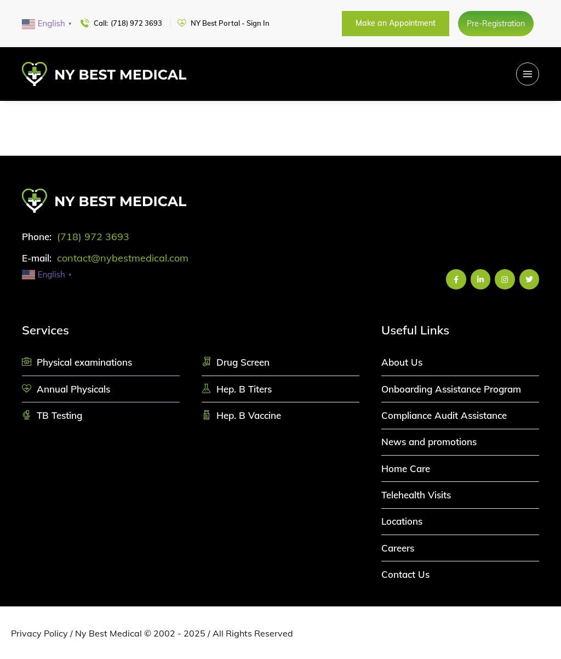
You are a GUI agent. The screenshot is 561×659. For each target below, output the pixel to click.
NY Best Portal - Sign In (230, 23)
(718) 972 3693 (136, 23)
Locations (401, 521)
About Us (401, 362)
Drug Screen (243, 362)
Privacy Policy (39, 633)
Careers (397, 548)
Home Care (405, 468)
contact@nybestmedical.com (122, 258)
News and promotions (429, 441)
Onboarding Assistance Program (451, 389)
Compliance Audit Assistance (444, 415)
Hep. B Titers (244, 389)
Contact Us (405, 574)
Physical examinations (84, 362)
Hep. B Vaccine (248, 415)
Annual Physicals (73, 389)
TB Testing (59, 415)
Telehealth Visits (416, 495)
